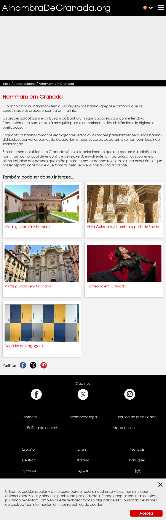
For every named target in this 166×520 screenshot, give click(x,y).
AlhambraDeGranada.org (56, 7)
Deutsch (29, 460)
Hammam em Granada (56, 83)
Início (6, 83)
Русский (29, 471)
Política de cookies (42, 428)
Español (28, 449)
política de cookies (87, 504)
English (83, 449)
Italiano (83, 460)
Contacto (29, 417)
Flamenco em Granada (106, 286)
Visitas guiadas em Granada (28, 286)
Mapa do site (124, 428)
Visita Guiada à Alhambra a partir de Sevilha (124, 227)
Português (137, 460)
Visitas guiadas (24, 83)
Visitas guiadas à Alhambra (27, 227)
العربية (83, 471)
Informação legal (83, 417)
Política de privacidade (137, 417)
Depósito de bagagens (24, 346)
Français (137, 449)
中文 (137, 471)
